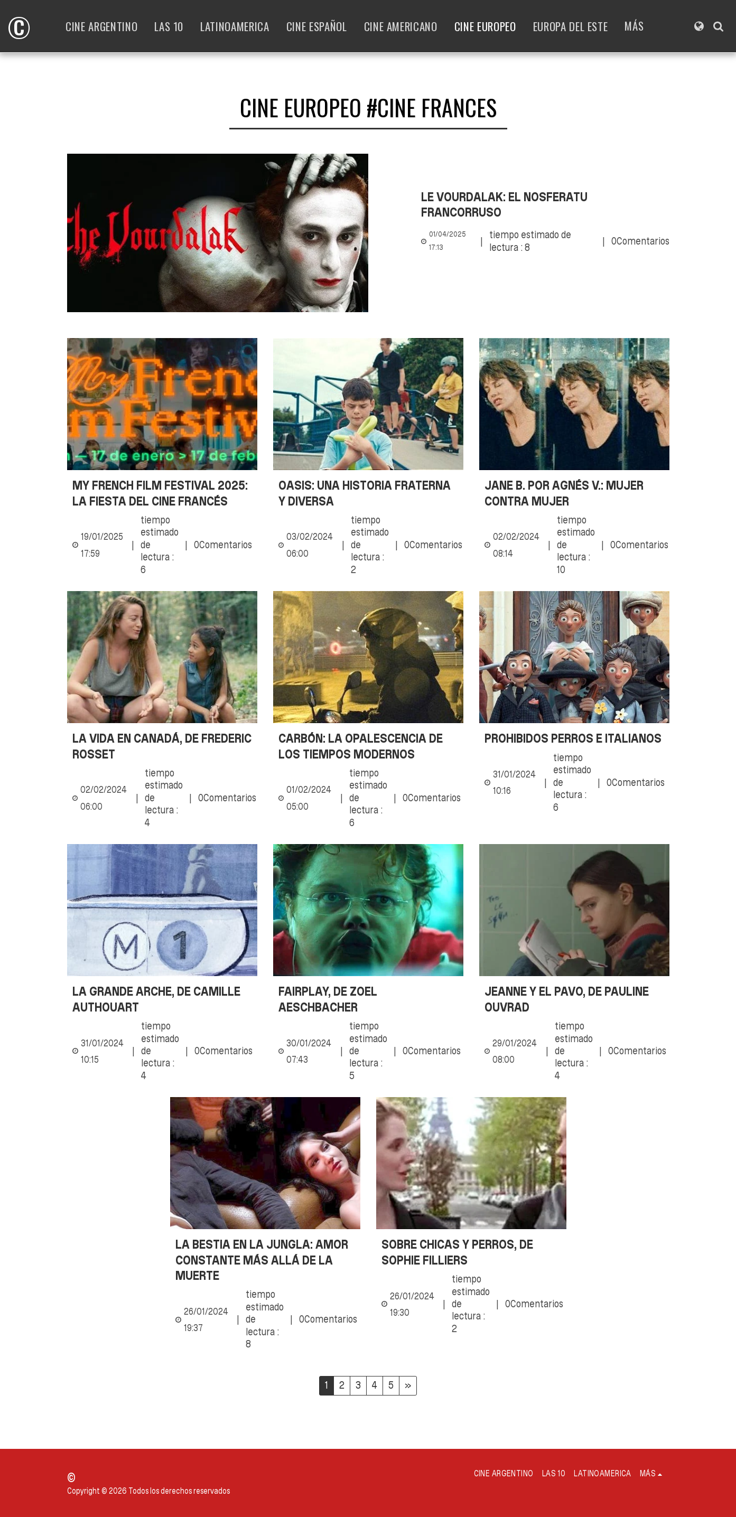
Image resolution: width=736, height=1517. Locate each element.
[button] (718, 26)
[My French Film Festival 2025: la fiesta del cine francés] (162, 493)
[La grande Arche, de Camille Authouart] (162, 999)
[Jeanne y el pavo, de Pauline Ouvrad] (574, 999)
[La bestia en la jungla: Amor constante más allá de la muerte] (265, 1260)
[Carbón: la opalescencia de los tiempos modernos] (368, 746)
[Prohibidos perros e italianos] (574, 738)
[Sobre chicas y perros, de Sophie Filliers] (471, 1252)
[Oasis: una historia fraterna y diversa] (368, 493)
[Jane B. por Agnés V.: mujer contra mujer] (574, 493)
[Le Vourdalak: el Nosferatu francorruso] (545, 204)
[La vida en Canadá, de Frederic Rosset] (162, 746)
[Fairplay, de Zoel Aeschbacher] (368, 999)
